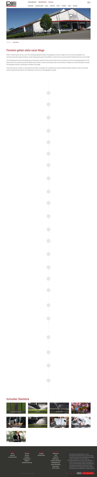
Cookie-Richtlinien (56, 464)
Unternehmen (32, 2)
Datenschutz (55, 466)
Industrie (52, 6)
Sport (46, 6)
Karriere (50, 2)
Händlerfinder (42, 2)
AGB (55, 455)
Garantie (55, 457)
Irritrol (58, 6)
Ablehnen (79, 473)
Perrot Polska (55, 468)
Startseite (30, 6)
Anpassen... (72, 473)
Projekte (64, 6)
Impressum (56, 453)
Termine (27, 453)
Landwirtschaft (39, 6)
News (69, 6)
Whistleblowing (56, 462)
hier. (70, 470)
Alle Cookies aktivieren (88, 473)
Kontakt (75, 6)
